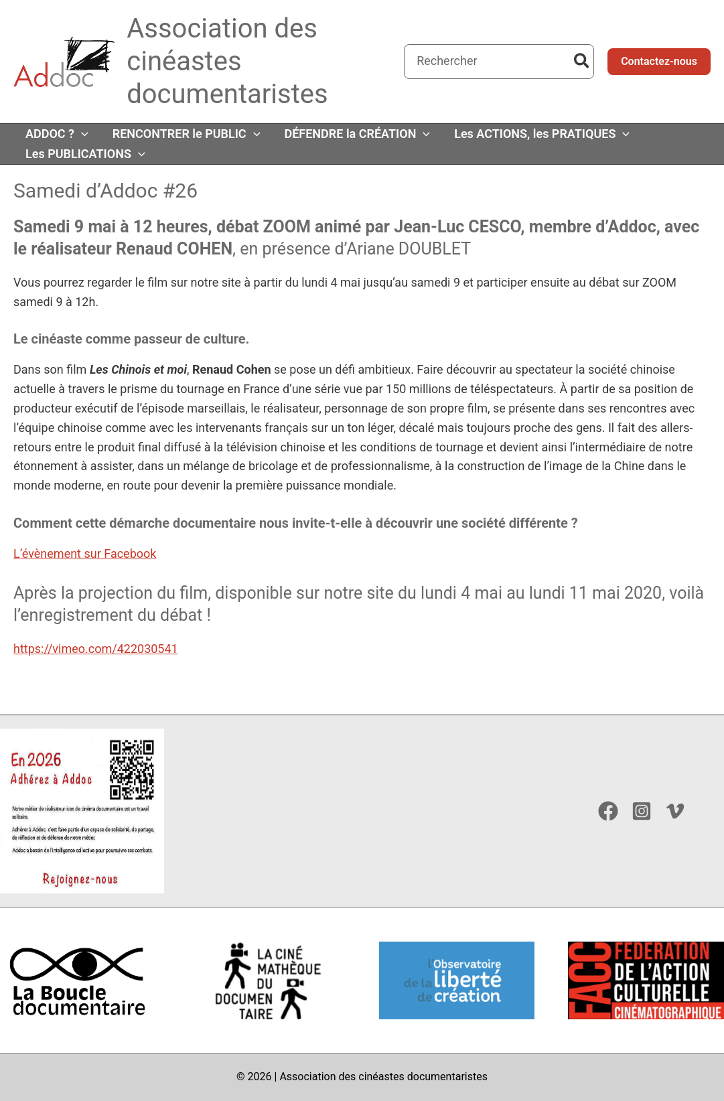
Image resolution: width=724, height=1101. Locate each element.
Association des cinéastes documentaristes (227, 61)
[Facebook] (608, 811)
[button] (659, 61)
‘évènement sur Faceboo (85, 553)
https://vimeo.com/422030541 (95, 649)
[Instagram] (642, 811)
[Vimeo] (675, 811)
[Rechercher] (582, 61)
